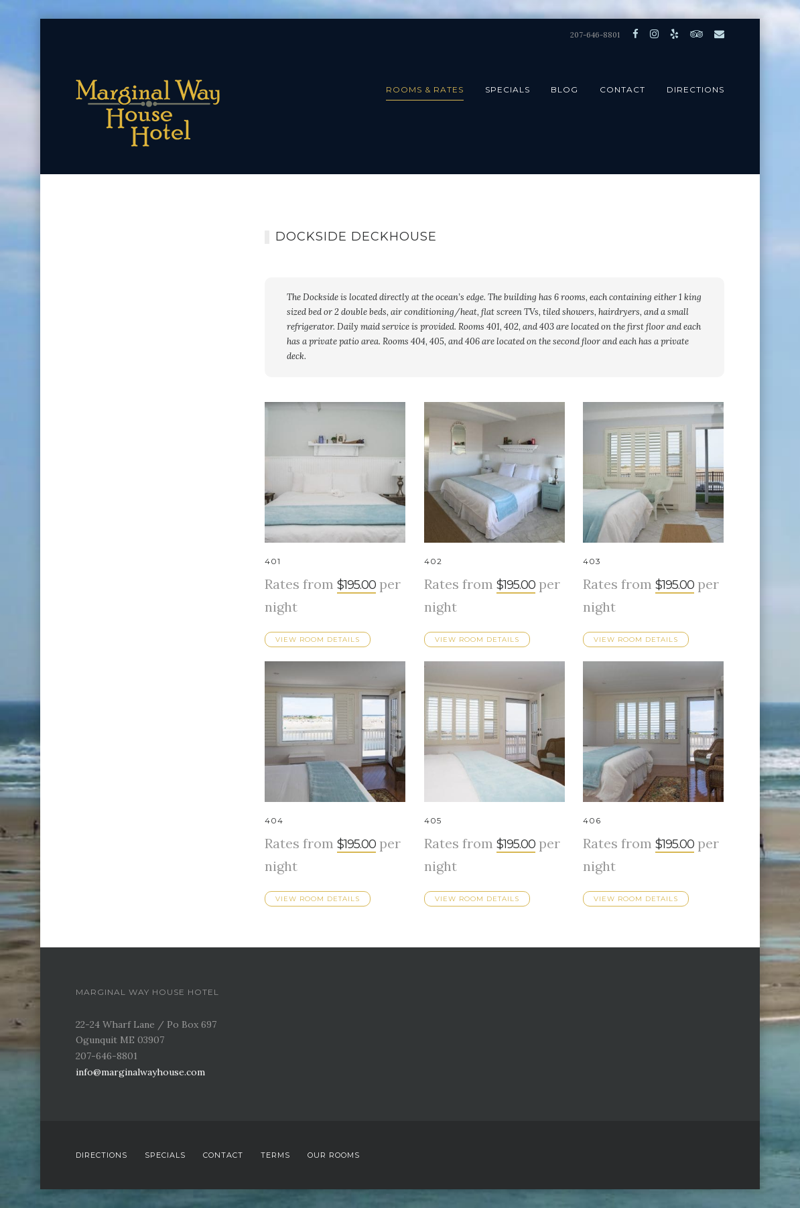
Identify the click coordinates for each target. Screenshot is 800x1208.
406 (592, 820)
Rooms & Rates (425, 89)
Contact (622, 89)
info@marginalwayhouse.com (140, 1072)
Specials (507, 89)
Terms (275, 1155)
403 (592, 561)
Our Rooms (334, 1155)
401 (273, 561)
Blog (564, 89)
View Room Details (317, 639)
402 (433, 561)
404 (274, 820)
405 (433, 820)
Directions (695, 89)
